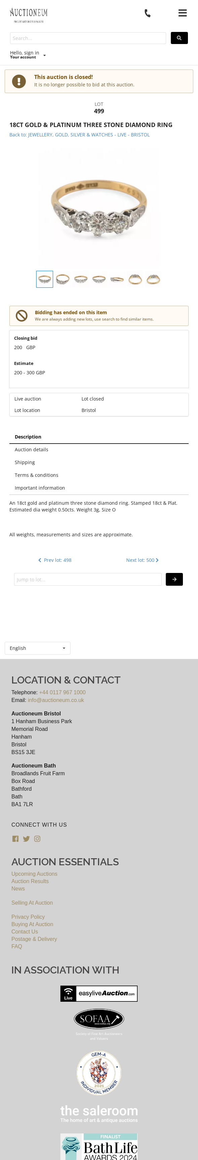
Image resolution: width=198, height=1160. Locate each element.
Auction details (31, 449)
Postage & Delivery (34, 939)
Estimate (24, 363)
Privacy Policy (28, 917)
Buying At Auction (32, 924)
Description (28, 436)
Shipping (25, 462)
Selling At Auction (32, 903)
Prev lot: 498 (54, 560)
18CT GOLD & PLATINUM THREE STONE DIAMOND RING (90, 124)
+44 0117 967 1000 (62, 692)
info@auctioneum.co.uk (56, 700)
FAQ (16, 946)
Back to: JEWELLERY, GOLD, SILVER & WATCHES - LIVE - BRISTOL (79, 134)
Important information (40, 488)
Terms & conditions (36, 475)
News (18, 889)
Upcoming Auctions (34, 874)
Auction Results (30, 881)
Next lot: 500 (143, 560)
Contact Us (24, 932)
